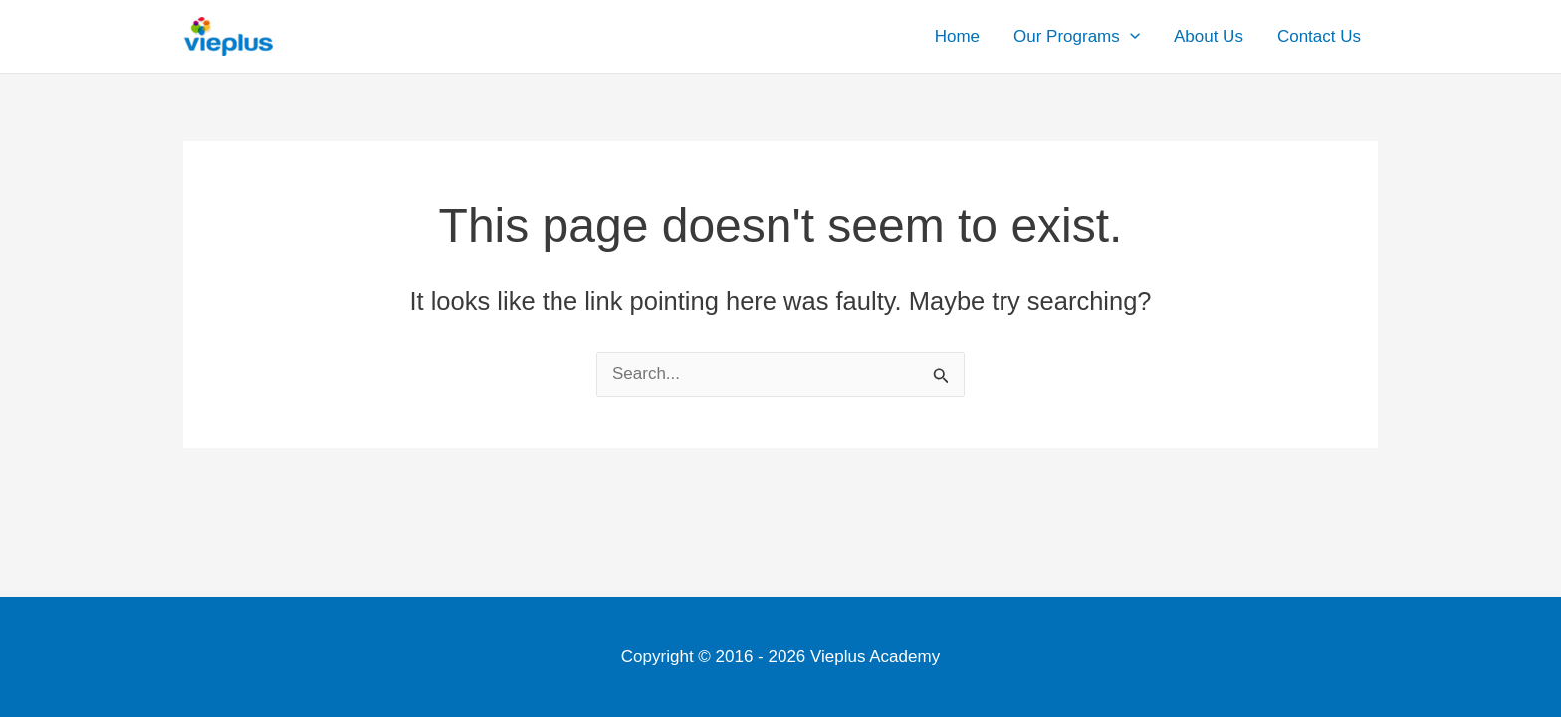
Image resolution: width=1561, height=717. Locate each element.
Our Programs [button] (1076, 37)
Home (957, 36)
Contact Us (1319, 36)
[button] (1130, 37)
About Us (1208, 36)
